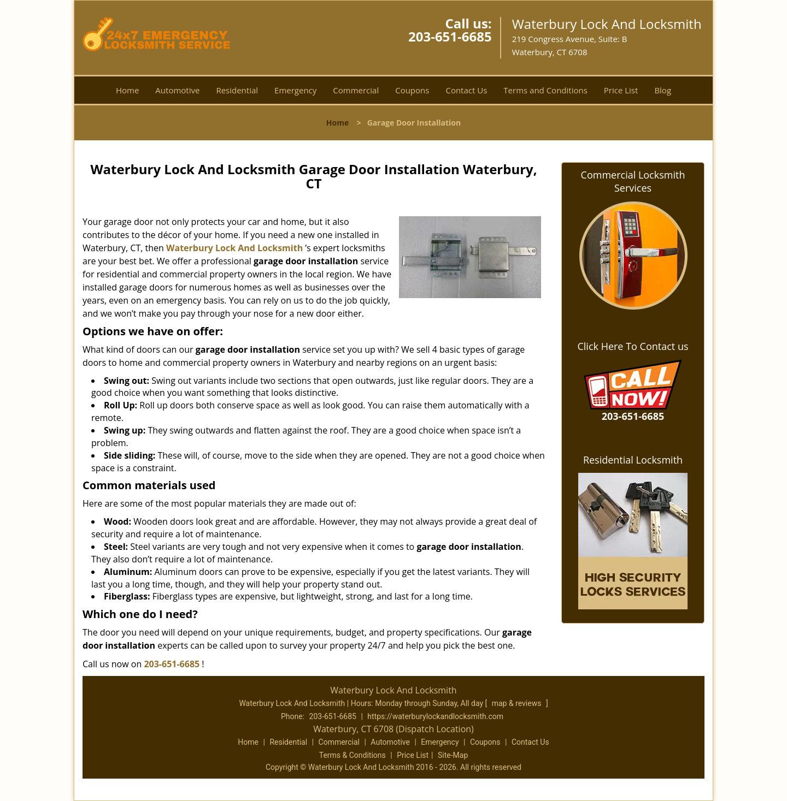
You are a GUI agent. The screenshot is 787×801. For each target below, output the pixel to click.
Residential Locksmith (633, 459)
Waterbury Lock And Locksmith (234, 248)
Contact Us (466, 90)
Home (127, 90)
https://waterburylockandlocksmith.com (435, 716)
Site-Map (453, 755)
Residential (237, 90)
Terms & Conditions (352, 755)
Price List (621, 90)
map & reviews (517, 703)
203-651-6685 (450, 36)
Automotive (177, 90)
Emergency (295, 90)
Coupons (412, 90)
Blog (662, 90)
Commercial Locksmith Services (633, 181)
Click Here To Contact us (632, 346)
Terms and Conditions (545, 90)
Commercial (356, 90)
